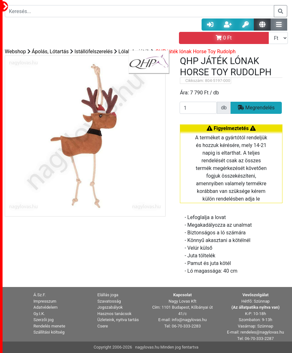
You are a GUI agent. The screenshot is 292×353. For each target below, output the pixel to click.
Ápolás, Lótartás (50, 51)
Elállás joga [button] (107, 294)
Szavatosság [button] (109, 301)
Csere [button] (102, 326)
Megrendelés (256, 108)
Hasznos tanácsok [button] (114, 313)
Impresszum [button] (44, 301)
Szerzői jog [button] (43, 319)
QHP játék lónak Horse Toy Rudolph (195, 51)
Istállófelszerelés (94, 51)
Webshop (15, 51)
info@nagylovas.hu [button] (189, 319)
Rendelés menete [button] (49, 326)
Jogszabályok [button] (110, 307)
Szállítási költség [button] (49, 332)
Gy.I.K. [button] (39, 313)
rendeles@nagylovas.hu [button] (262, 332)
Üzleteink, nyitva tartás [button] (118, 319)
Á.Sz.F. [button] (39, 294)
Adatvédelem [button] (45, 307)
